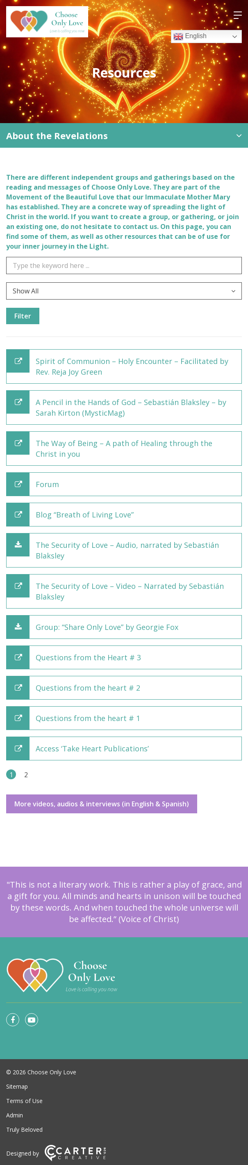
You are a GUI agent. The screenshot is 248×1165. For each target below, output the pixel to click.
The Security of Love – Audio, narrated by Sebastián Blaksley (127, 550)
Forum (47, 484)
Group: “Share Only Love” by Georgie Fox (107, 627)
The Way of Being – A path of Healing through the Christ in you (124, 448)
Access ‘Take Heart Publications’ (92, 748)
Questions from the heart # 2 (88, 688)
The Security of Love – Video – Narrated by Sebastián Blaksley (130, 591)
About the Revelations (57, 135)
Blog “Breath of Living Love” (85, 515)
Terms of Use (24, 1101)
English (190, 36)
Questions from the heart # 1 (88, 718)
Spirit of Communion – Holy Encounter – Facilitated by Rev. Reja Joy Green (132, 366)
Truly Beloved (24, 1129)
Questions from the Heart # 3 (88, 657)
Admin (14, 1115)
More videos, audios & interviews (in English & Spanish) (101, 803)
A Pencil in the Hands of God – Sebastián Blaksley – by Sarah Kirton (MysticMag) (131, 407)
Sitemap (17, 1086)
